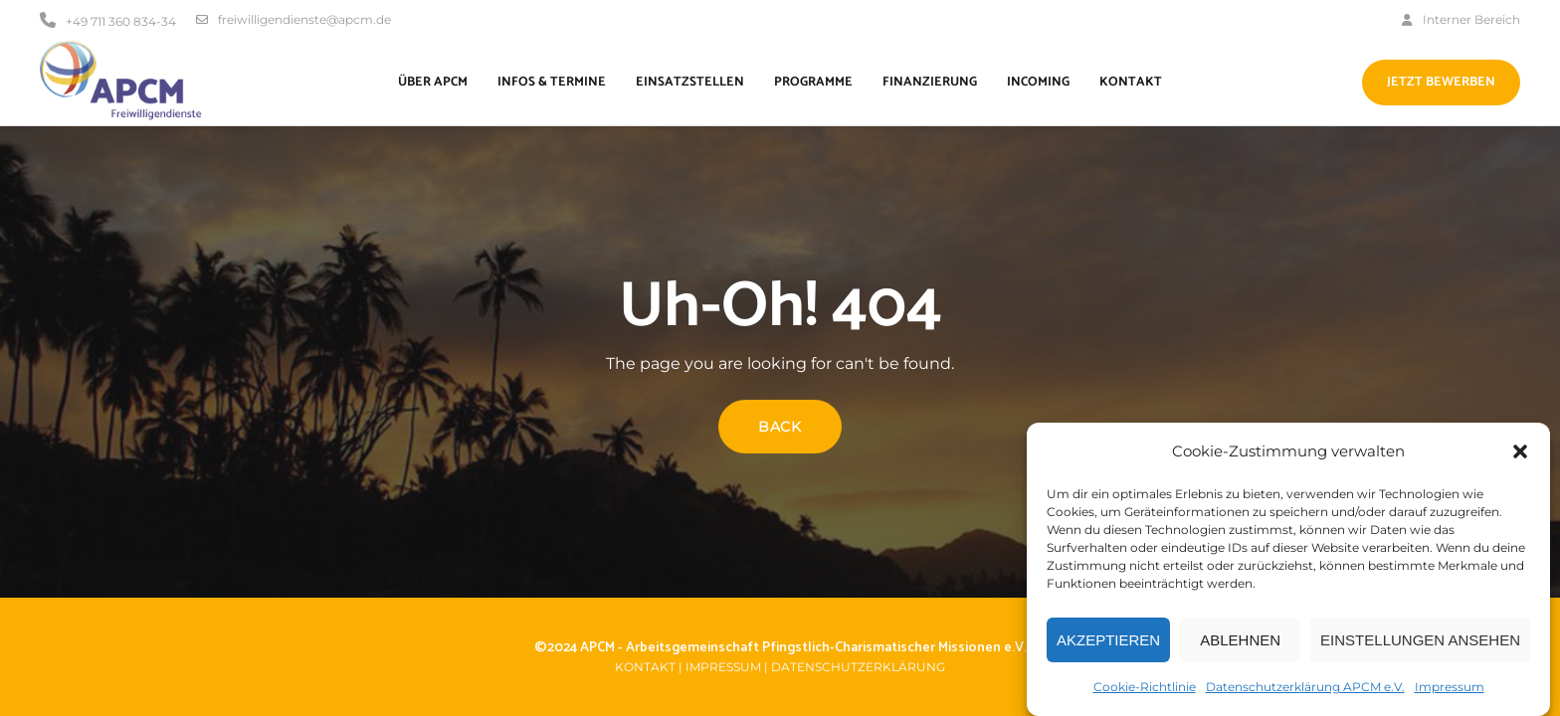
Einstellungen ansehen (1420, 646)
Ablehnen (1240, 646)
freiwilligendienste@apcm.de (293, 20)
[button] (1520, 458)
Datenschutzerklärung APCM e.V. (1305, 693)
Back (780, 427)
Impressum (1449, 693)
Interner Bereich (1461, 20)
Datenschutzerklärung (858, 666)
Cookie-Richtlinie (1144, 693)
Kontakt (645, 666)
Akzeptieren (1108, 646)
